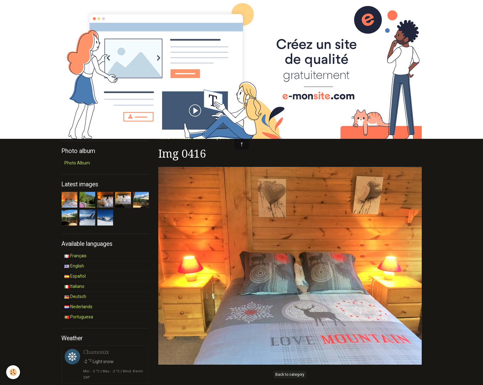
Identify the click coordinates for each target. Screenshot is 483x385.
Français (75, 255)
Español (75, 276)
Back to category (289, 374)
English (74, 265)
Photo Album (77, 162)
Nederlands (78, 306)
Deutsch (75, 296)
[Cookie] (13, 372)
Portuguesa (78, 316)
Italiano (74, 286)
